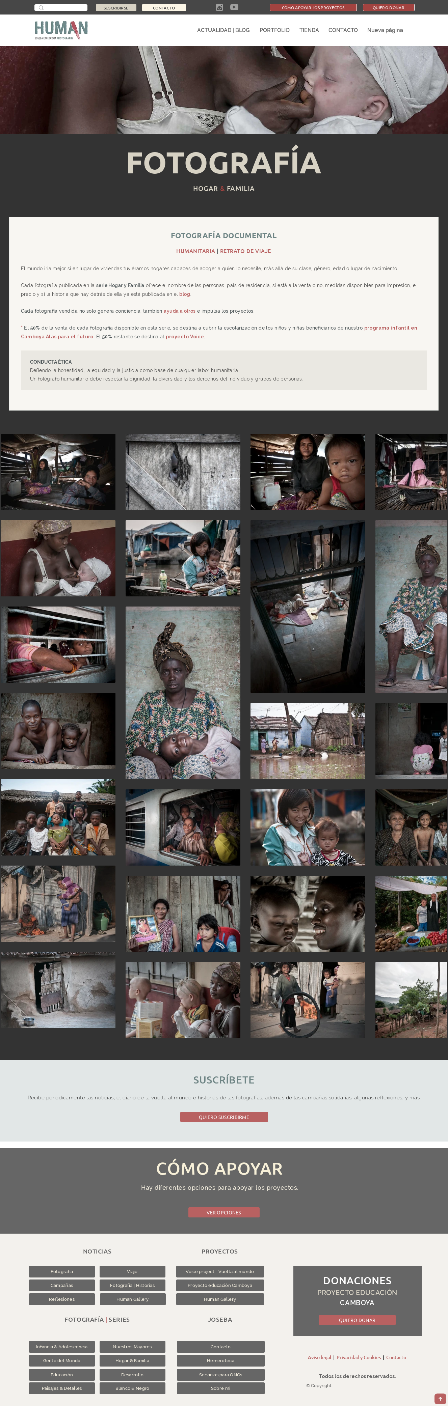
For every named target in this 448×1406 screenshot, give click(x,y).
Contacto (396, 1357)
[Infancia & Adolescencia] (62, 1347)
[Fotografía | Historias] (132, 1285)
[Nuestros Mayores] (132, 1347)
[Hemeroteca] (221, 1361)
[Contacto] (221, 1347)
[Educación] (62, 1375)
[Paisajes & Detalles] (62, 1388)
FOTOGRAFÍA (223, 162)
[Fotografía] (62, 1271)
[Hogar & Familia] (132, 1361)
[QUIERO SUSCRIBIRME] (224, 1117)
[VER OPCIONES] (224, 1212)
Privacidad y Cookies (359, 1357)
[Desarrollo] (132, 1375)
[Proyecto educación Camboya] (220, 1285)
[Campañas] (62, 1285)
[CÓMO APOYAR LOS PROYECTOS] (313, 7)
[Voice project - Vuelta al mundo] (220, 1271)
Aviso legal (319, 1357)
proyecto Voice (185, 336)
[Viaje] (132, 1271)
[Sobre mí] (221, 1388)
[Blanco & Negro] (132, 1388)
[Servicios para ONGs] (221, 1375)
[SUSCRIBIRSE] (116, 7)
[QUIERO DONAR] (389, 7)
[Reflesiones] (62, 1299)
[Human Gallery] (133, 1299)
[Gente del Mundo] (62, 1361)
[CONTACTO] (164, 7)
